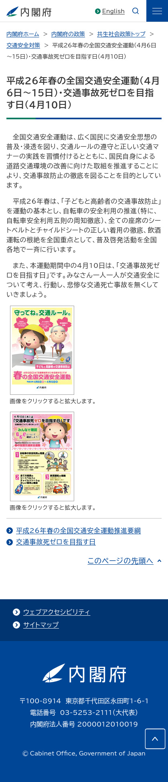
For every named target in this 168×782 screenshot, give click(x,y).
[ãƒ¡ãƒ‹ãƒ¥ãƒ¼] (157, 11)
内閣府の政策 (68, 34)
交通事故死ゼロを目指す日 (56, 542)
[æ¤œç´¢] (135, 11)
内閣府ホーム (22, 34)
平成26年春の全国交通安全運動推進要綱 (78, 530)
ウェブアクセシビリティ (56, 612)
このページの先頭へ (120, 560)
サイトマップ (41, 625)
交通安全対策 (23, 45)
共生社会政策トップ (121, 34)
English (113, 11)
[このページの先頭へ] (155, 738)
